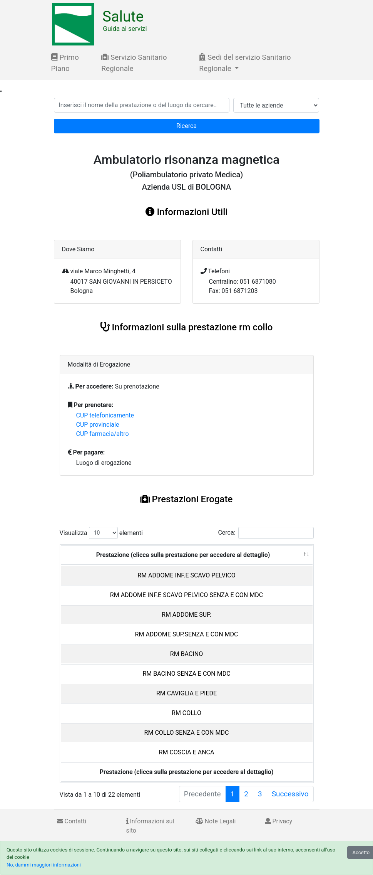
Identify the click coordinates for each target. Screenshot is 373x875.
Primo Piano (65, 63)
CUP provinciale (97, 424)
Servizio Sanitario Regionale (134, 63)
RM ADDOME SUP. (186, 614)
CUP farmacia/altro (102, 434)
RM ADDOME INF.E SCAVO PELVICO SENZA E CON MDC (186, 595)
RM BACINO (186, 654)
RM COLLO (186, 713)
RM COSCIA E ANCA (186, 752)
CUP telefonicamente (105, 415)
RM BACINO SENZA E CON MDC (186, 673)
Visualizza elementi (101, 533)
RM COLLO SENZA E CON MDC (186, 732)
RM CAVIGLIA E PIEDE (186, 693)
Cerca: (265, 533)
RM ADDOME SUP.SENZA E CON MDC (186, 634)
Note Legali (216, 821)
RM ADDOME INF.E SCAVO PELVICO (186, 575)
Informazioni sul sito (150, 826)
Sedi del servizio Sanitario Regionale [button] (245, 63)
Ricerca (186, 126)
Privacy (279, 821)
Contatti (72, 821)
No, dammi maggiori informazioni (44, 865)
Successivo (290, 793)
